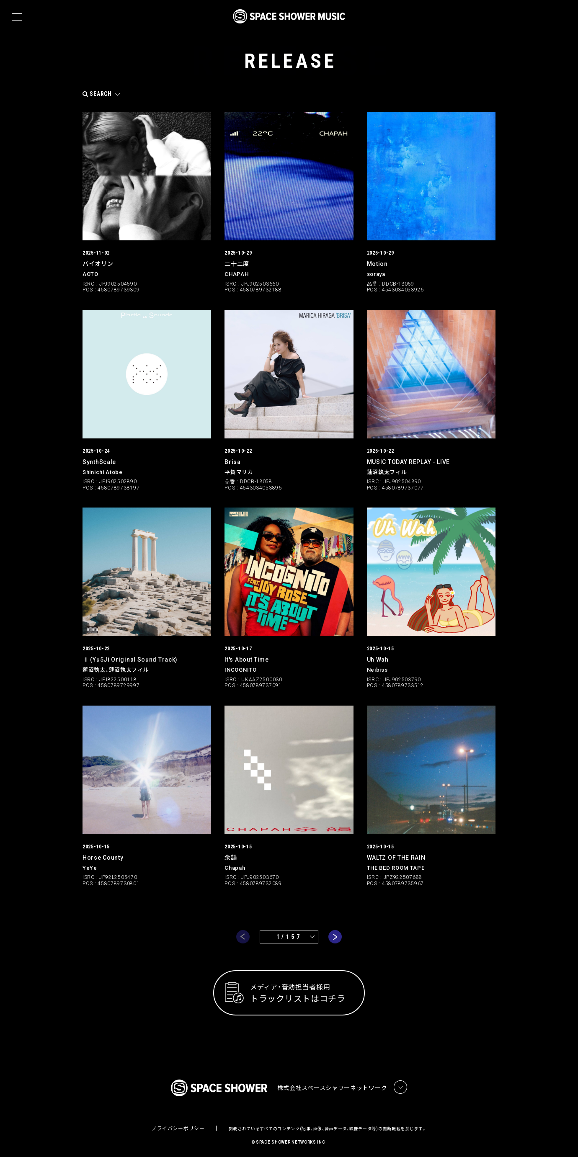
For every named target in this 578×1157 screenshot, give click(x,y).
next (335, 933)
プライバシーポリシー (177, 1126)
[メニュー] (17, 17)
